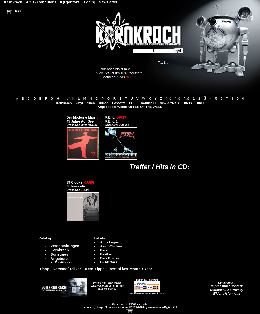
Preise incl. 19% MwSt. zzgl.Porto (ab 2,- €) (106, 284)
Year (148, 269)
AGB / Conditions (41, 2)
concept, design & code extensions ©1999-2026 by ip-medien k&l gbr (127, 307)
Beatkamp (107, 254)
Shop (44, 269)
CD (131, 103)
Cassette (118, 103)
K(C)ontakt (69, 2)
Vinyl (79, 103)
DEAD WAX (108, 262)
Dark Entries (109, 258)
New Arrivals (169, 103)
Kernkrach (64, 103)
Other (200, 103)
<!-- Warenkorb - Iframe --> (130, 311)
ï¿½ (168, 99)
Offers (187, 103)
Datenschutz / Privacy (226, 290)
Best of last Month (124, 269)
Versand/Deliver (67, 269)
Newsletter (108, 2)
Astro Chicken (111, 246)
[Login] (89, 2)
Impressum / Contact (227, 286)
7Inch (90, 103)
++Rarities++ (146, 103)
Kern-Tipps (95, 269)
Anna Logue (109, 242)
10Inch (103, 103)
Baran (104, 250)
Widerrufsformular (227, 293)
